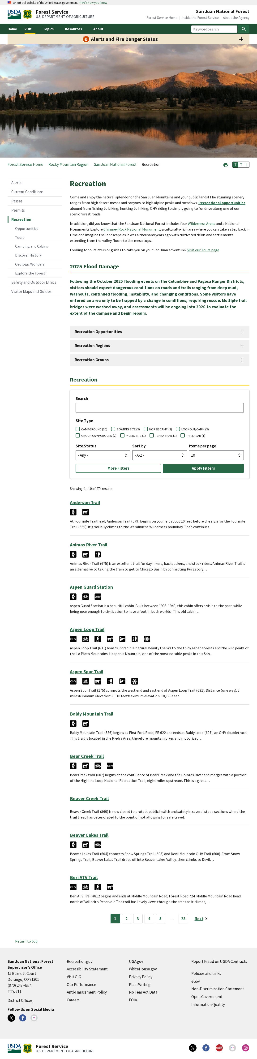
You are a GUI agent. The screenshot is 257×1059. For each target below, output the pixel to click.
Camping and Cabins (31, 246)
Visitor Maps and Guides (31, 291)
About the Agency (236, 17)
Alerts (16, 182)
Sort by (139, 446)
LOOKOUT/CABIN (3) (195, 429)
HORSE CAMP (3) (160, 429)
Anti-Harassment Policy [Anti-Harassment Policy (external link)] (87, 992)
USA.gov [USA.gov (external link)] (136, 961)
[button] (226, 164)
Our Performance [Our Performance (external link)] (81, 984)
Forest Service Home (161, 17)
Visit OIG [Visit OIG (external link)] (74, 976)
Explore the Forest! (30, 273)
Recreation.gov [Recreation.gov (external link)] (79, 961)
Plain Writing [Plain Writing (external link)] (139, 984)
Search (82, 398)
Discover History (28, 255)
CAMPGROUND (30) (94, 429)
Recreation (21, 219)
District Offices (20, 1000)
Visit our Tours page (203, 250)
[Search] (243, 29)
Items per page (202, 446)
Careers (73, 1000)
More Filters (118, 468)
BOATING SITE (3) (128, 429)
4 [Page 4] (149, 918)
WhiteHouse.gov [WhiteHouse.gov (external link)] (143, 969)
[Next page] (202, 918)
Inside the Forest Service (200, 17)
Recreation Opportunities (98, 331)
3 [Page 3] (138, 918)
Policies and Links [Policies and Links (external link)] (206, 973)
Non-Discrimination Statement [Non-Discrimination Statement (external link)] (217, 988)
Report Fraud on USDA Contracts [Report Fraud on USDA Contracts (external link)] (219, 961)
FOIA (133, 1000)
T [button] (235, 164)
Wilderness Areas (201, 223)
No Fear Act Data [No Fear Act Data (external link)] (143, 992)
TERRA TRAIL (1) (166, 435)
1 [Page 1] (115, 918)
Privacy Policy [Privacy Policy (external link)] (140, 976)
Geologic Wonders (29, 264)
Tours (19, 237)
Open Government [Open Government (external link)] (207, 996)
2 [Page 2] (126, 918)
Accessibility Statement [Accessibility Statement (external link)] (87, 969)
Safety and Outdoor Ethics (33, 282)
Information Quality (208, 1004)
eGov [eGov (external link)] (195, 981)
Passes (16, 201)
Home (12, 29)
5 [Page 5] (160, 918)
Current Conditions (27, 191)
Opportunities (26, 228)
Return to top (26, 941)
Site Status (86, 446)
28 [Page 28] (183, 918)
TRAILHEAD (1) (195, 435)
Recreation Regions (92, 345)
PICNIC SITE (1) (136, 435)
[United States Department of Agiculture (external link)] (15, 14)
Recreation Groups (92, 359)
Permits (18, 210)
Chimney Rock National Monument (131, 229)
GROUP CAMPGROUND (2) (98, 435)
